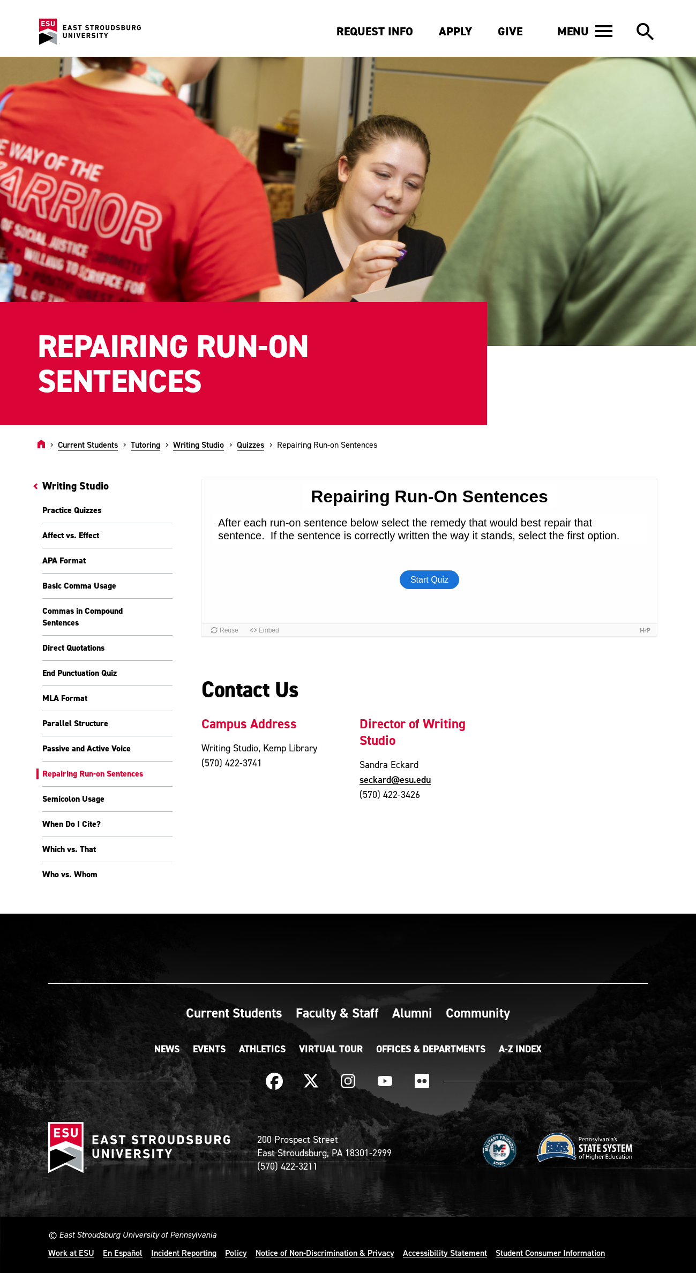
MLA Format (64, 698)
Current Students (88, 444)
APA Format (64, 560)
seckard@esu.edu (395, 779)
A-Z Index (520, 1049)
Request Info (374, 31)
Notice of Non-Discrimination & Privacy (325, 1252)
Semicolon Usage (73, 798)
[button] (584, 31)
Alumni (412, 1012)
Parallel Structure (75, 723)
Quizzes (250, 444)
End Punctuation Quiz (79, 673)
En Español (123, 1252)
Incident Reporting (183, 1252)
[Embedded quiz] (429, 558)
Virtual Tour (331, 1049)
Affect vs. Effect (70, 535)
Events (209, 1049)
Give (510, 31)
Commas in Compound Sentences (82, 616)
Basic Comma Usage (79, 585)
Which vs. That (69, 849)
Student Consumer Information (550, 1252)
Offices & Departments (430, 1049)
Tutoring (145, 444)
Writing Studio (198, 444)
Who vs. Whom (70, 874)
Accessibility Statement (445, 1252)
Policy (236, 1252)
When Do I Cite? (71, 824)
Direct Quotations (73, 647)
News (166, 1049)
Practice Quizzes (71, 510)
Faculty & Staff (337, 1012)
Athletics (262, 1049)
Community (478, 1012)
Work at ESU (71, 1252)
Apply (455, 31)
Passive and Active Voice (86, 748)
